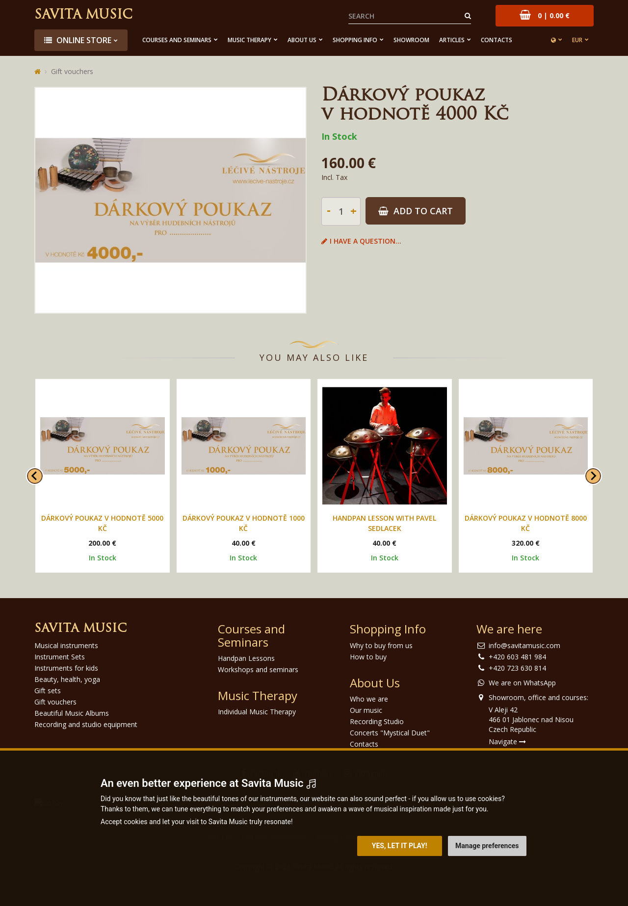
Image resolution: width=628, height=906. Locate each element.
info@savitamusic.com (524, 645)
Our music (366, 710)
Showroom (411, 40)
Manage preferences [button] (487, 846)
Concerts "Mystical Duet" (390, 732)
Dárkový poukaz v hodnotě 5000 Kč (102, 523)
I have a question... (361, 241)
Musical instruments (66, 645)
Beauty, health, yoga (67, 679)
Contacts (496, 40)
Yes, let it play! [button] (399, 846)
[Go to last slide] (35, 476)
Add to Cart (415, 211)
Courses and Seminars (176, 40)
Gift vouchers (72, 71)
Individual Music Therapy (257, 711)
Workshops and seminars (258, 669)
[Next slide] (593, 476)
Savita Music (83, 15)
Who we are (369, 699)
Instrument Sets (59, 656)
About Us (302, 40)
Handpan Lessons (246, 658)
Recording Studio (377, 721)
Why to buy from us (381, 645)
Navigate (507, 741)
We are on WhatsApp (522, 682)
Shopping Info (355, 40)
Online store (77, 40)
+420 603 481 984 (517, 656)
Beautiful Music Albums (71, 713)
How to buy (368, 656)
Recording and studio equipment (85, 724)
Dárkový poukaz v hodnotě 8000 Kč (526, 523)
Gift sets (47, 690)
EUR (577, 40)
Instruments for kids (66, 668)
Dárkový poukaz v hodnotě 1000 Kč (244, 523)
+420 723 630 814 (517, 668)
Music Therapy (249, 40)
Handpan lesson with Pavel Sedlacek (384, 523)
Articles (452, 40)
